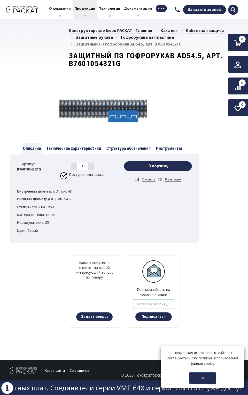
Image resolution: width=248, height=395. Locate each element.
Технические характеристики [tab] (73, 148)
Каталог (169, 30)
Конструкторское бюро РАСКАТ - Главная (110, 30)
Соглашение (80, 370)
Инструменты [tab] (169, 148)
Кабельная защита (205, 30)
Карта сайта (55, 370)
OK (203, 378)
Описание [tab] (32, 148)
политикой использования (216, 358)
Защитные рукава (94, 37)
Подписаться (153, 316)
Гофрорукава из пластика (147, 37)
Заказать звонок (204, 9)
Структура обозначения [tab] (128, 148)
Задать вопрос (94, 316)
